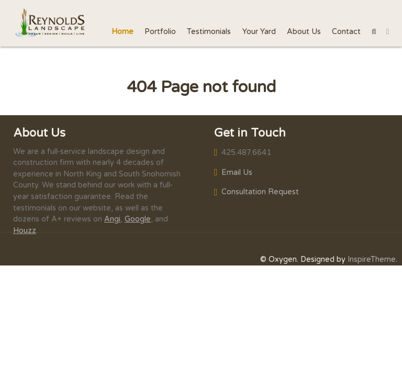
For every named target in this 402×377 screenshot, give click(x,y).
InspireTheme (372, 259)
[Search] (374, 31)
